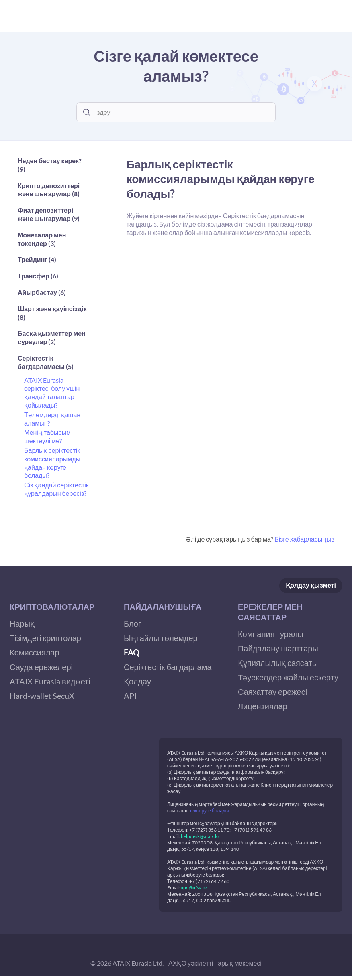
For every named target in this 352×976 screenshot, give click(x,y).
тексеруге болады (209, 811)
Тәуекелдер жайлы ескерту (288, 677)
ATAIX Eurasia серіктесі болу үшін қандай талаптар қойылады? (52, 392)
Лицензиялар (262, 706)
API (130, 695)
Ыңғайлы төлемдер (161, 638)
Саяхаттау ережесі (272, 691)
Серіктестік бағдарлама (168, 667)
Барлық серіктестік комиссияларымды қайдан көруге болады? (52, 462)
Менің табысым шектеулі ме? (47, 436)
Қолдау (311, 585)
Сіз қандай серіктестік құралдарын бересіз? (56, 489)
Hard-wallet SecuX (42, 695)
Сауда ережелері (41, 667)
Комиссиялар (34, 652)
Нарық (22, 623)
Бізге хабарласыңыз (304, 539)
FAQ (131, 652)
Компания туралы (270, 634)
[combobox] (182, 112)
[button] (54, 167)
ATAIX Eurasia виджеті (50, 681)
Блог (132, 623)
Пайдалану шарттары (278, 648)
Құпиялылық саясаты (278, 663)
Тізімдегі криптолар (45, 638)
